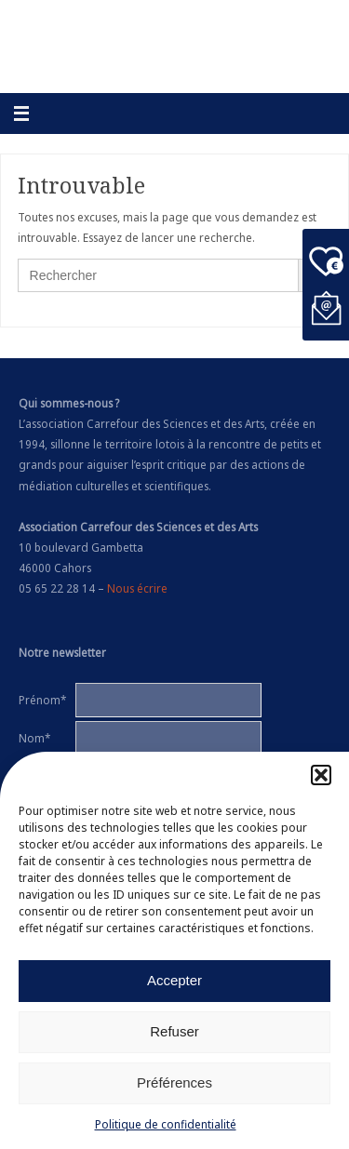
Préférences (174, 1083)
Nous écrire (137, 588)
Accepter (174, 981)
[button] (321, 776)
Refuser (174, 1032)
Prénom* (42, 699)
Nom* (34, 737)
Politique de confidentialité (165, 1125)
